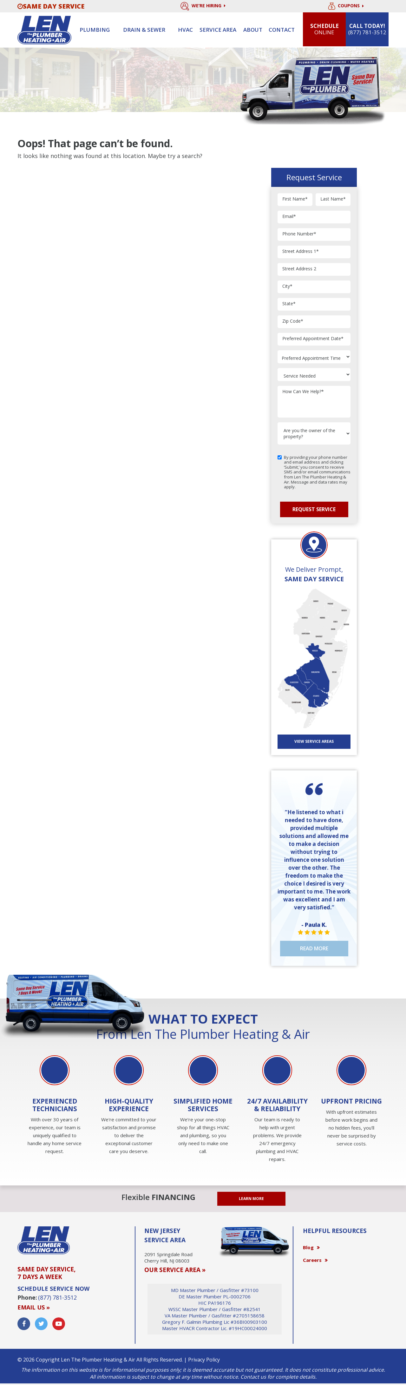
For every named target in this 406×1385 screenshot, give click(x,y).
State (289, 304)
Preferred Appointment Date (313, 338)
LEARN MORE (251, 1198)
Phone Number (299, 234)
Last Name (333, 199)
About (252, 29)
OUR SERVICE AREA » (175, 1270)
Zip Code (292, 321)
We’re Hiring (203, 6)
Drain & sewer (144, 29)
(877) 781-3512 (57, 1297)
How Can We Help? (303, 391)
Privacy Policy (204, 1359)
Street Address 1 (300, 251)
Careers (312, 1260)
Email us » (33, 1307)
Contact (282, 29)
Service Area (218, 29)
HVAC (185, 29)
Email (289, 216)
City (287, 286)
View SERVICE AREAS (314, 741)
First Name (295, 199)
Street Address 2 (299, 269)
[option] (54, 1105)
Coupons (346, 6)
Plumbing (95, 29)
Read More (314, 948)
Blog (308, 1247)
